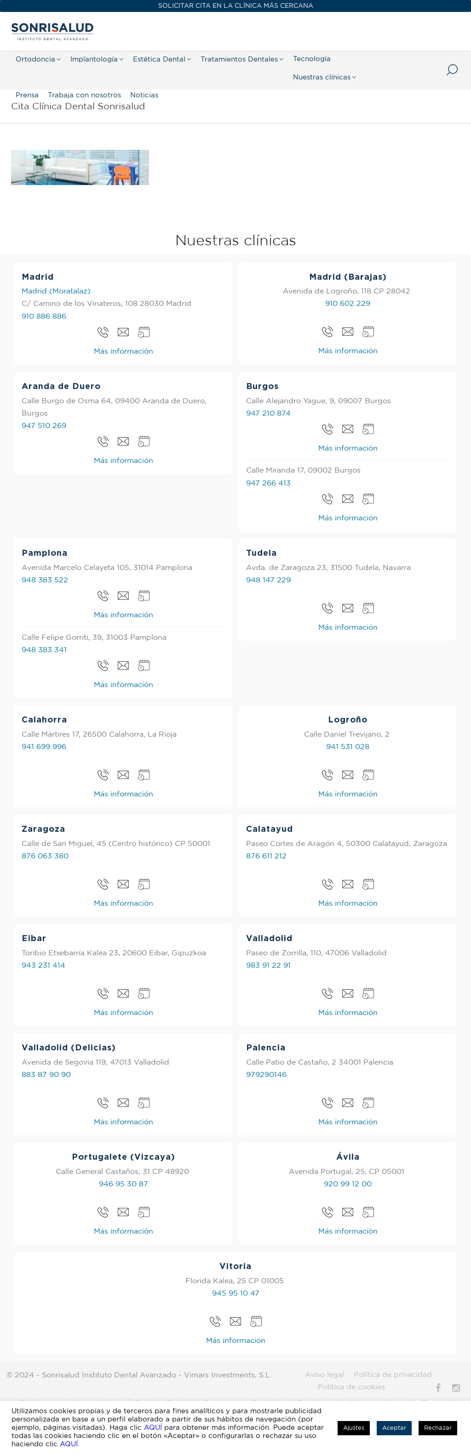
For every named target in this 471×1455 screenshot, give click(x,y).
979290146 (266, 1075)
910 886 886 (44, 316)
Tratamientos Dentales (239, 59)
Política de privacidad (393, 1374)
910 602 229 (347, 303)
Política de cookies (351, 1387)
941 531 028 (347, 747)
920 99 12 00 (348, 1184)
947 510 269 (44, 426)
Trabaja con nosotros (84, 95)
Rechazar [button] (438, 1428)
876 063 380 (45, 856)
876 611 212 (266, 856)
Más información (123, 351)
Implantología (94, 59)
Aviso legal (324, 1374)
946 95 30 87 (123, 1184)
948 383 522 (45, 580)
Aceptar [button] (394, 1428)
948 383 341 (44, 650)
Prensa (27, 95)
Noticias (144, 95)
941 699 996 (44, 747)
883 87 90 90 (46, 1075)
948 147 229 (268, 580)
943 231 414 (43, 965)
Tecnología (312, 59)
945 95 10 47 (235, 1293)
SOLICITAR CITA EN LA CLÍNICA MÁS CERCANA (235, 6)
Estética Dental (159, 59)
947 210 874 (268, 413)
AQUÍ (153, 1428)
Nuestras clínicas (321, 77)
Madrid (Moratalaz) (56, 291)
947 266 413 (268, 483)
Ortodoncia (35, 59)
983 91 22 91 (268, 965)
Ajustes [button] (353, 1428)
